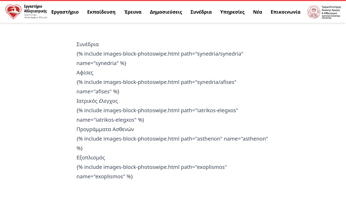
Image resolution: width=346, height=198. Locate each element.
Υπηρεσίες (232, 12)
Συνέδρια (201, 12)
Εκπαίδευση (101, 12)
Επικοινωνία (286, 12)
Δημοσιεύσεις (166, 12)
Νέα (257, 12)
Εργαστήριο (65, 12)
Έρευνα (132, 12)
